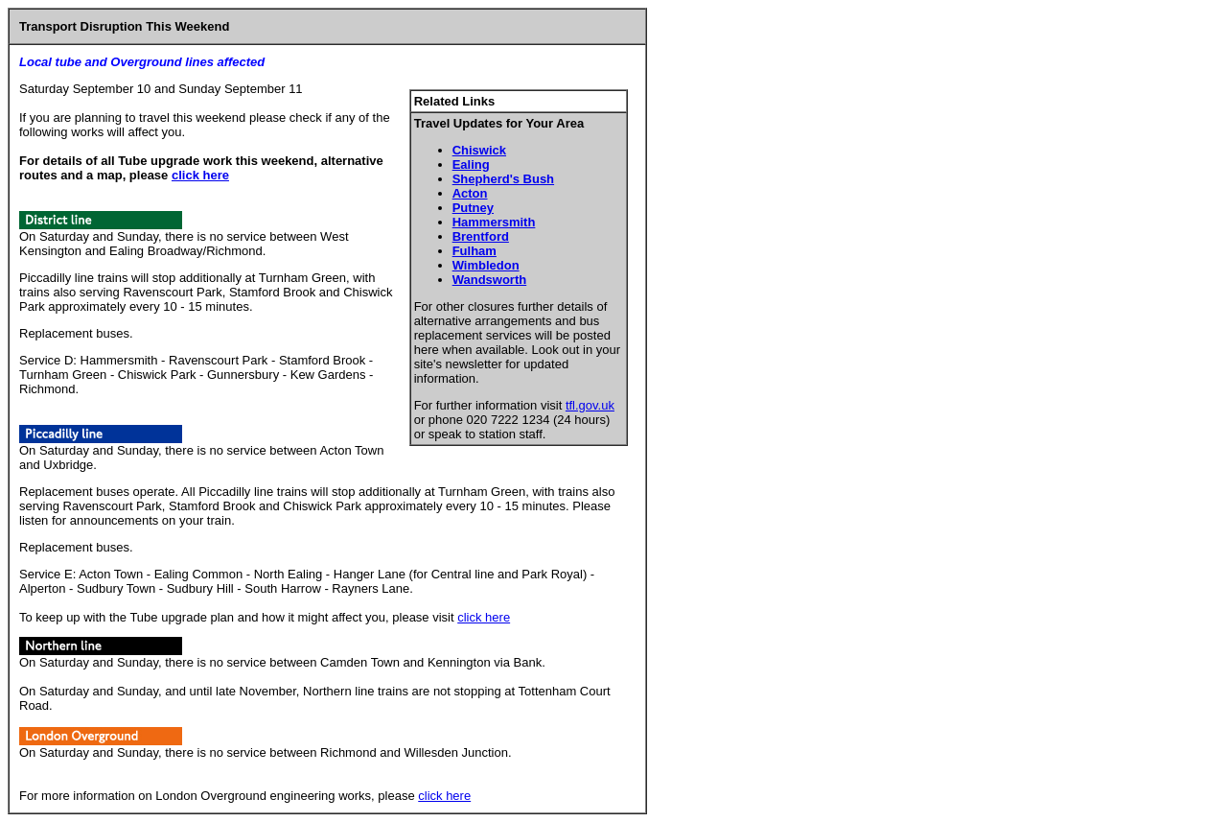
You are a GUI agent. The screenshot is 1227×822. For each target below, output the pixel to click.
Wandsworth (489, 279)
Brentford (480, 236)
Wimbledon (486, 265)
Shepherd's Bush (503, 179)
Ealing (471, 164)
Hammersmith (494, 222)
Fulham (474, 251)
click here (200, 175)
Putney (473, 207)
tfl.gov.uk (590, 405)
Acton (470, 193)
